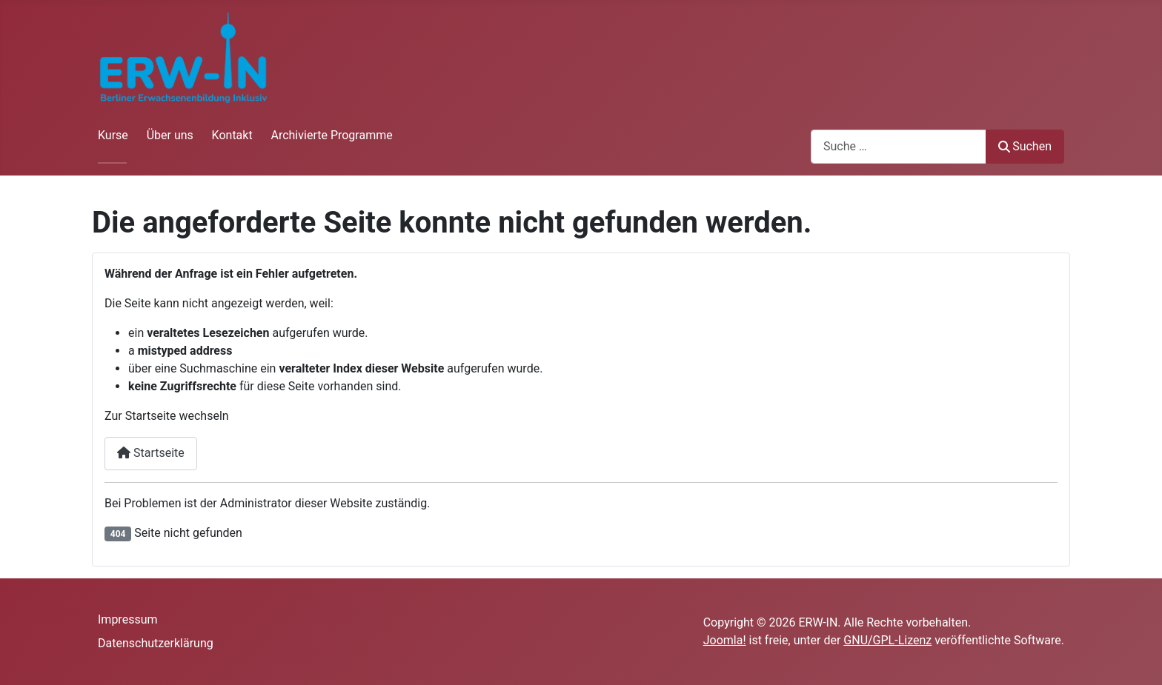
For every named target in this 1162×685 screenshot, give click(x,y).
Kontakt (232, 135)
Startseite (151, 453)
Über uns (170, 135)
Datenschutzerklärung (155, 643)
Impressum (128, 619)
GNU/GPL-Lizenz (887, 640)
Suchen (1025, 146)
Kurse (113, 135)
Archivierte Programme (331, 135)
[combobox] (898, 146)
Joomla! (724, 640)
